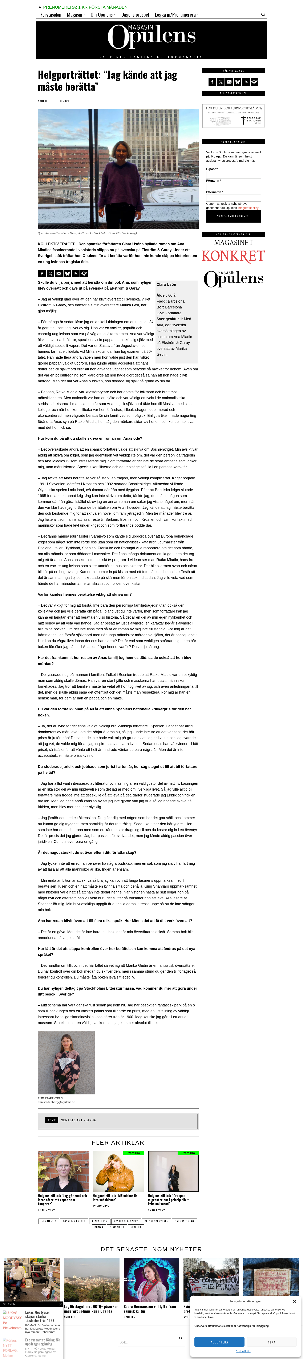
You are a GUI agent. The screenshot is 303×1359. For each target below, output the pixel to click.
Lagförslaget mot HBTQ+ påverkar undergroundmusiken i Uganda (91, 1308)
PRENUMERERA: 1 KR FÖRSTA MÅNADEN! (86, 7)
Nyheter (43, 101)
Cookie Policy (243, 1351)
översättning (90, 1227)
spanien (150, 1227)
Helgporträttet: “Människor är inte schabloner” (115, 1198)
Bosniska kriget (86, 1221)
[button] (294, 1301)
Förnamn (213, 180)
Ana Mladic (60, 1221)
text (52, 1120)
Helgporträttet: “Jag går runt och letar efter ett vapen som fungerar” (62, 1200)
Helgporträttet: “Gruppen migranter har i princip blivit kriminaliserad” (168, 1200)
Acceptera (219, 1342)
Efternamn (214, 192)
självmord (130, 1227)
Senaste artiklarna (78, 1120)
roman (111, 1227)
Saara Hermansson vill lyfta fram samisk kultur (150, 1308)
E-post (212, 169)
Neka (271, 1342)
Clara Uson (113, 1221)
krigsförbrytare (171, 1221)
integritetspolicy (248, 208)
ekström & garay (140, 1221)
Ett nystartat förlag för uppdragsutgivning (23, 1308)
